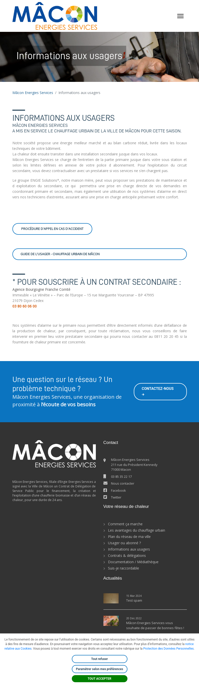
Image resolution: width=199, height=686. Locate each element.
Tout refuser (99, 659)
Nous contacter (122, 483)
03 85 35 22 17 (121, 476)
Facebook (118, 490)
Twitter (116, 497)
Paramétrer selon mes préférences (99, 669)
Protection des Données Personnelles (168, 648)
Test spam (134, 600)
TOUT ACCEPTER (100, 678)
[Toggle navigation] (180, 16)
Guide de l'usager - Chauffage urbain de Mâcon (60, 254)
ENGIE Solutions (43, 180)
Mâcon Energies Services (32, 92)
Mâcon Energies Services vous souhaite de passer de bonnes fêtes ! (155, 625)
